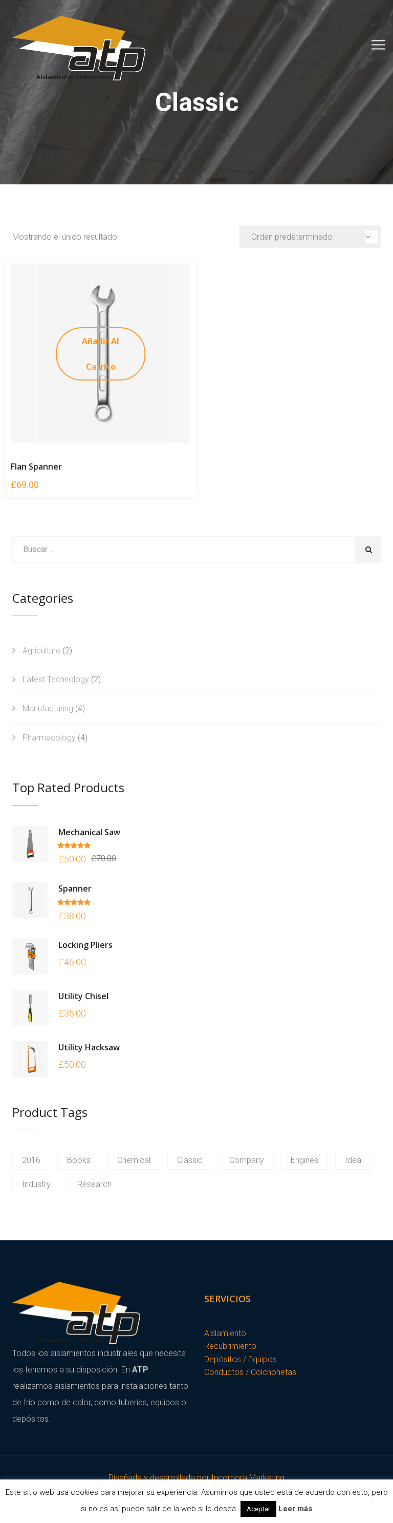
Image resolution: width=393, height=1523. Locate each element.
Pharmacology (49, 738)
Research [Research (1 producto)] (94, 1184)
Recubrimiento (230, 1346)
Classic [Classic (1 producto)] (190, 1160)
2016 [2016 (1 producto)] (31, 1160)
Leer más (295, 1508)
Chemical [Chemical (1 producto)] (133, 1160)
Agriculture (41, 650)
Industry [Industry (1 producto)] (36, 1184)
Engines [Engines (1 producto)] (304, 1160)
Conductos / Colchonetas (250, 1372)
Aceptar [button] (258, 1509)
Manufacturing (48, 708)
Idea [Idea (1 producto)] (353, 1160)
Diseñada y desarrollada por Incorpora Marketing (196, 1478)
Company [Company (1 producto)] (246, 1160)
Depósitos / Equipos (240, 1359)
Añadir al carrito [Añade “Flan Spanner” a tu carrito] (100, 353)
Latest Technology (56, 679)
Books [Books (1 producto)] (79, 1160)
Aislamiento (225, 1333)
